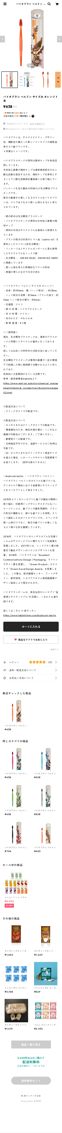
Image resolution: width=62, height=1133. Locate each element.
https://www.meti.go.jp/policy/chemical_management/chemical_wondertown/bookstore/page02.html (30, 388)
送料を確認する (37, 123)
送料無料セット (31, 1080)
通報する (54, 649)
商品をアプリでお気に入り (30, 639)
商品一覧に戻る (31, 1044)
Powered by (31, 1101)
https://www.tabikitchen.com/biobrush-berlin (29, 615)
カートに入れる (31, 626)
